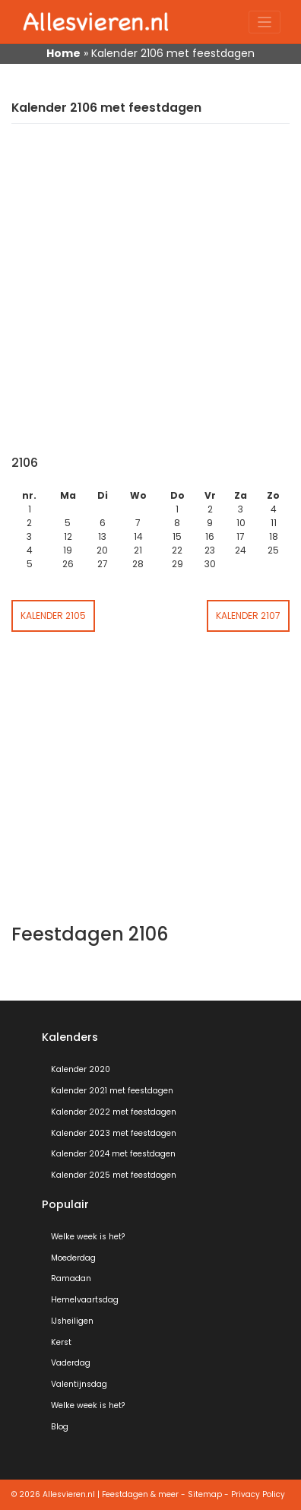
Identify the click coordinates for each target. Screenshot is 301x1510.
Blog (59, 1426)
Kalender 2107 (248, 615)
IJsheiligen (72, 1321)
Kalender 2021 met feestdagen (112, 1090)
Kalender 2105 (53, 615)
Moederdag (73, 1258)
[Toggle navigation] (265, 22)
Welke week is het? (88, 1236)
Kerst (61, 1342)
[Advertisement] (150, 297)
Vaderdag (70, 1363)
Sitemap (205, 1494)
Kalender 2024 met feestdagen (113, 1153)
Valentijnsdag (79, 1384)
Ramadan (71, 1278)
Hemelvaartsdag (85, 1299)
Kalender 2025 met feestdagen (113, 1175)
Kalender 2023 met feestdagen (113, 1133)
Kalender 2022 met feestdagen (113, 1112)
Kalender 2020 (80, 1069)
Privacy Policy (258, 1494)
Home (63, 53)
